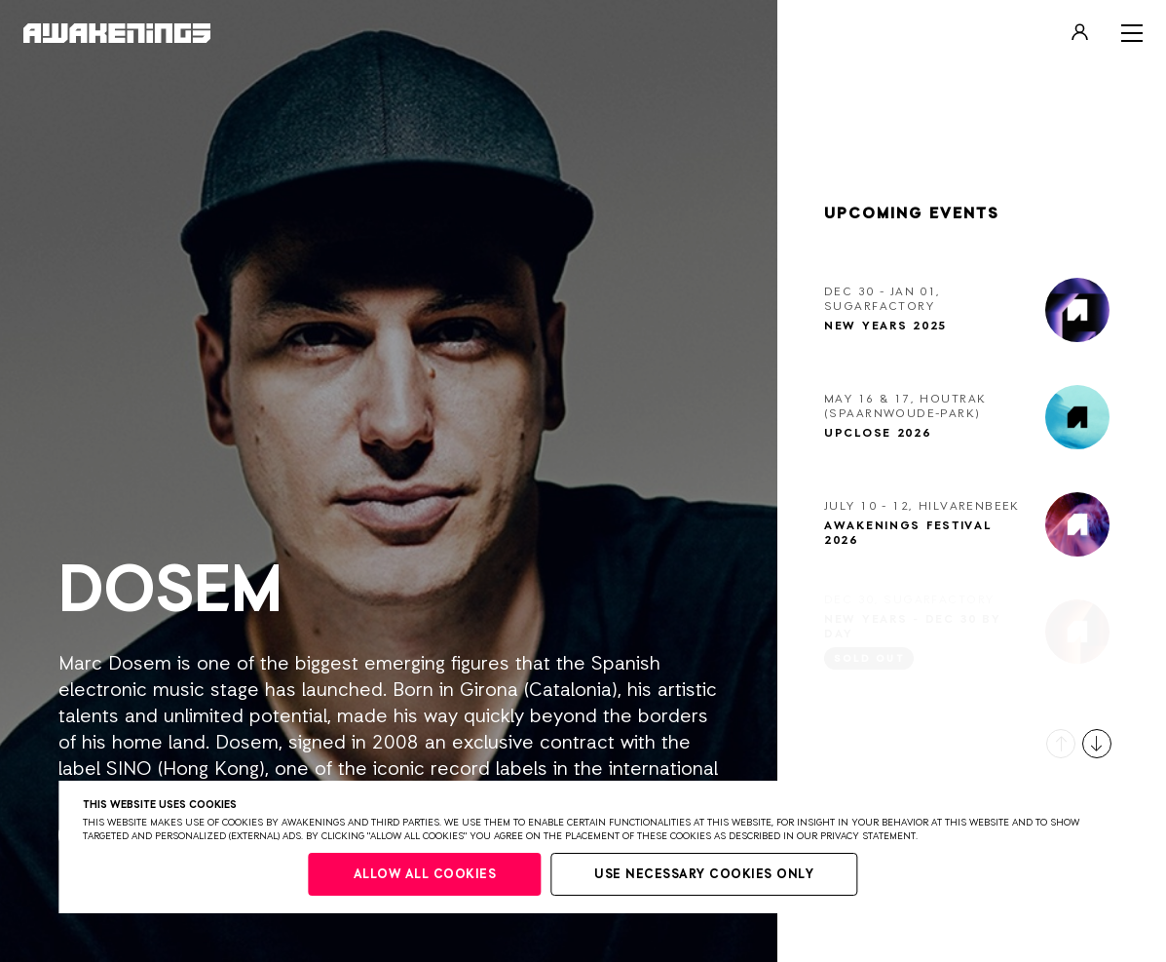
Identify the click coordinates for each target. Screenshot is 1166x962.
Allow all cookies (425, 874)
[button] (1060, 743)
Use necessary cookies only (703, 874)
